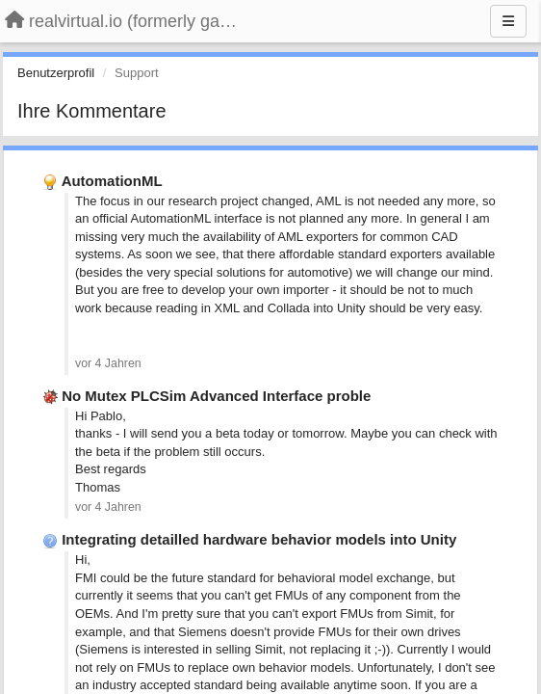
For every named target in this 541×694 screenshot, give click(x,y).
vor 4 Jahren (108, 363)
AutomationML (112, 181)
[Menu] (508, 21)
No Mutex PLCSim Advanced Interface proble (216, 395)
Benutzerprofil (55, 73)
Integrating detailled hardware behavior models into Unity (259, 539)
